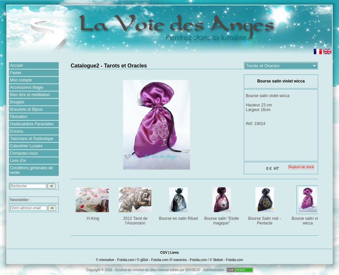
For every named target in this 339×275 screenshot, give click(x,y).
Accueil (16, 65)
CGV (164, 252)
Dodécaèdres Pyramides (31, 124)
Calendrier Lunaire (26, 146)
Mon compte (21, 80)
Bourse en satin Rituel (178, 203)
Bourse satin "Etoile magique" (222, 205)
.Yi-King (92, 203)
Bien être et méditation (30, 94)
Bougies (17, 102)
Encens (16, 131)
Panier (16, 72)
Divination (19, 116)
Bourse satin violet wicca (308, 205)
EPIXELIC (192, 269)
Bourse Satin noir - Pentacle (265, 205)
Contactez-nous (24, 153)
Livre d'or (18, 160)
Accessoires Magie (26, 87)
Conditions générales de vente (31, 170)
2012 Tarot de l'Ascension (135, 205)
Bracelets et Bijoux (26, 109)
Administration (213, 269)
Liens (174, 252)
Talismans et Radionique (31, 138)
